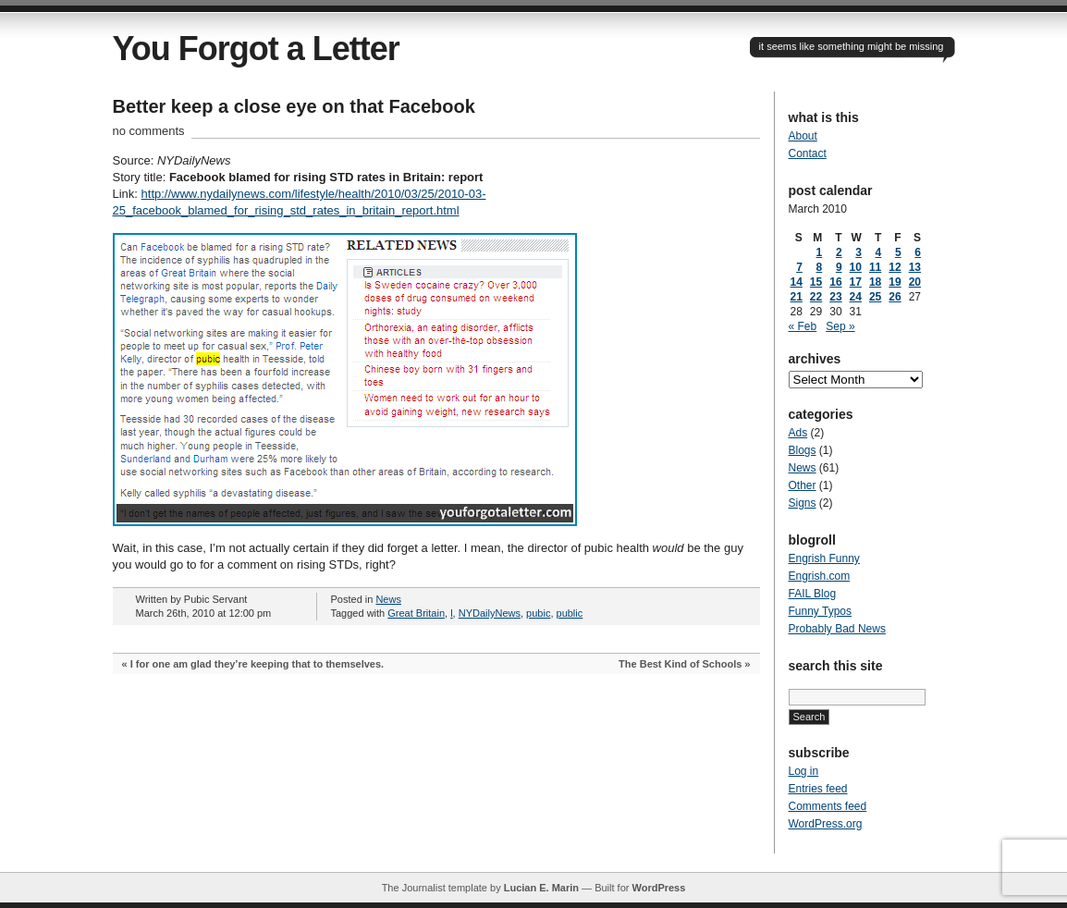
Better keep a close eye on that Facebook (294, 106)
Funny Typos (820, 611)
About (803, 135)
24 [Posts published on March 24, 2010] (856, 296)
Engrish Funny (824, 558)
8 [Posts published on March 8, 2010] (819, 267)
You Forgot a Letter (256, 48)
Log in (804, 771)
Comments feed (828, 806)
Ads (798, 432)
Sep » (840, 326)
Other (802, 485)
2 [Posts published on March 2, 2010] (839, 252)
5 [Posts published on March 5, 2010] (898, 252)
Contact (808, 153)
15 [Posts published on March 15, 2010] (816, 282)
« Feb (803, 326)
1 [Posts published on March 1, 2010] (819, 252)
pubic (538, 613)
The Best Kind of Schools (680, 663)
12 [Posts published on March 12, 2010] (895, 267)
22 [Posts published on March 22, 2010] (816, 296)
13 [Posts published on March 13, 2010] (915, 267)
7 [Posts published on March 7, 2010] (799, 267)
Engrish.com (820, 576)
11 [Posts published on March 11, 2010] (875, 267)
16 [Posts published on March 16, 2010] (835, 282)
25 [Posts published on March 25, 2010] (875, 296)
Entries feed (818, 788)
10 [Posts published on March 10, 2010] (856, 267)
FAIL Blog (813, 593)
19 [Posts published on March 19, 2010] (895, 282)
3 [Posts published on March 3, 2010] (858, 252)
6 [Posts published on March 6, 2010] (917, 252)
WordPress (658, 887)
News (388, 599)
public (570, 613)
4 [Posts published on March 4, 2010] (879, 252)
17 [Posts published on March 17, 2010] (856, 282)
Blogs (802, 450)
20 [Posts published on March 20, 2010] (915, 282)
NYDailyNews (490, 613)
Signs (802, 503)
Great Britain (416, 613)
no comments (149, 131)
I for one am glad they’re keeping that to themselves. (257, 663)
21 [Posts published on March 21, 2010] (797, 296)
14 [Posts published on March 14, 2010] (797, 282)
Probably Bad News (837, 628)
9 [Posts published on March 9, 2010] (839, 267)
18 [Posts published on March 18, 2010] (875, 282)
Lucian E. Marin (541, 887)
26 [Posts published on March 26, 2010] (895, 296)
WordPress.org (826, 823)
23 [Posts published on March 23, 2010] (835, 296)
